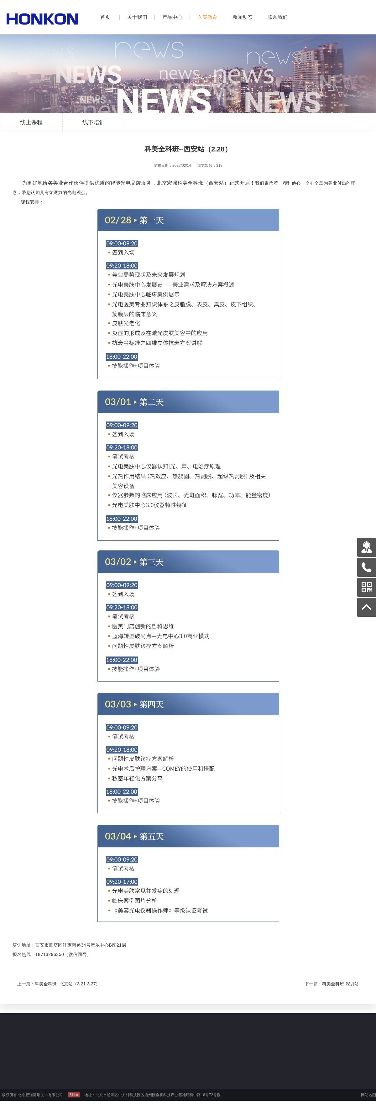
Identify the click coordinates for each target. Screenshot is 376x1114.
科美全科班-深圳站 (340, 983)
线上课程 (31, 125)
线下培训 (93, 125)
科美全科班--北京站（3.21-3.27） (67, 983)
